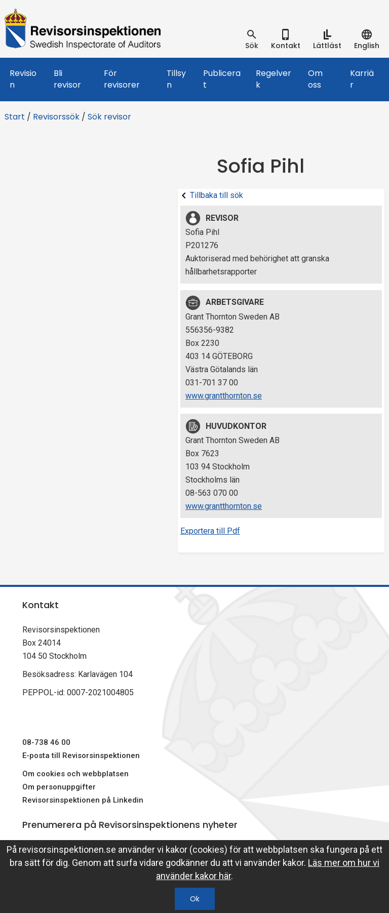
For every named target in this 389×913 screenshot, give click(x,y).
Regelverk (273, 79)
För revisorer (122, 79)
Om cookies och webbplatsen (75, 773)
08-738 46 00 (46, 742)
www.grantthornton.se (223, 396)
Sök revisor (109, 117)
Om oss (315, 79)
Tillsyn (176, 79)
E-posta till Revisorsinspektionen (81, 755)
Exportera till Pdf (210, 531)
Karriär (362, 79)
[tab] (251, 39)
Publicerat (222, 79)
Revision (23, 79)
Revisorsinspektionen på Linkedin (82, 800)
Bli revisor (67, 79)
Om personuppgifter (59, 786)
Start (15, 117)
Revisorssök (56, 117)
